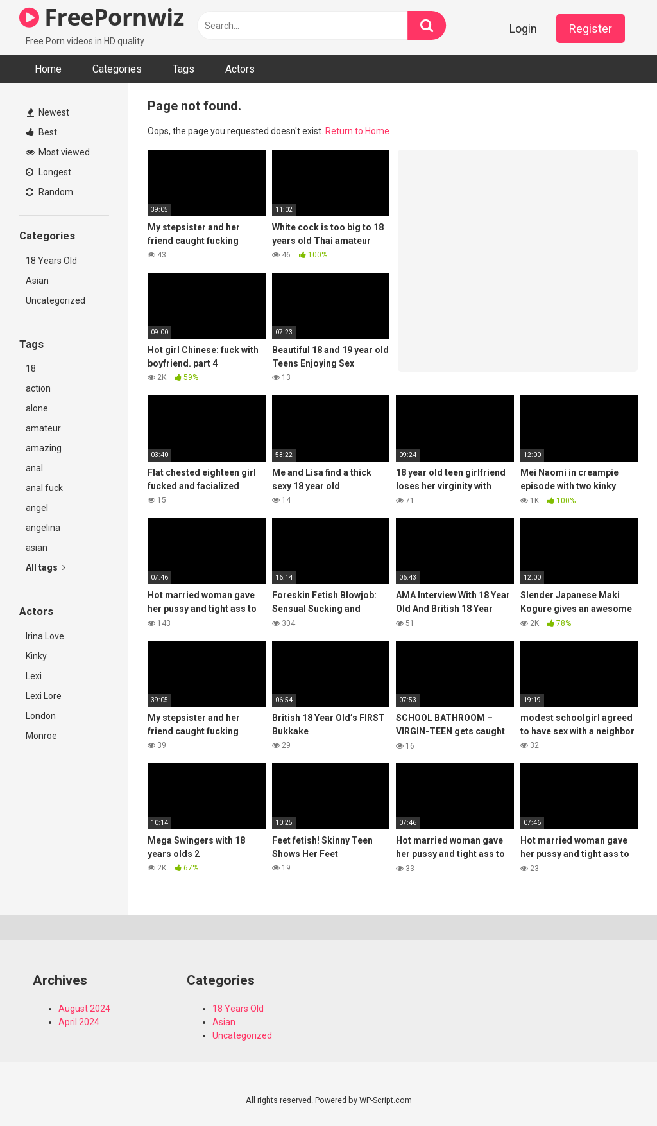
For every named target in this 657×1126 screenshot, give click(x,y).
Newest (48, 112)
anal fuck (44, 488)
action (38, 388)
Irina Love (45, 636)
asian (36, 547)
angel (37, 508)
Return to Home (357, 131)
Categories (117, 69)
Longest (48, 172)
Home (48, 69)
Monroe (41, 736)
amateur (43, 428)
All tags (45, 567)
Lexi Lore (44, 696)
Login (523, 28)
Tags (183, 69)
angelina (43, 528)
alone (37, 408)
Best (41, 132)
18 (31, 368)
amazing (44, 448)
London (41, 716)
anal (34, 468)
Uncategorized (55, 300)
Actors (240, 69)
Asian (37, 280)
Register (590, 28)
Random (49, 192)
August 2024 (84, 1008)
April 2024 (78, 1022)
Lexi (34, 676)
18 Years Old (51, 261)
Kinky (36, 656)
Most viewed (58, 152)
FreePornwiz (101, 17)
